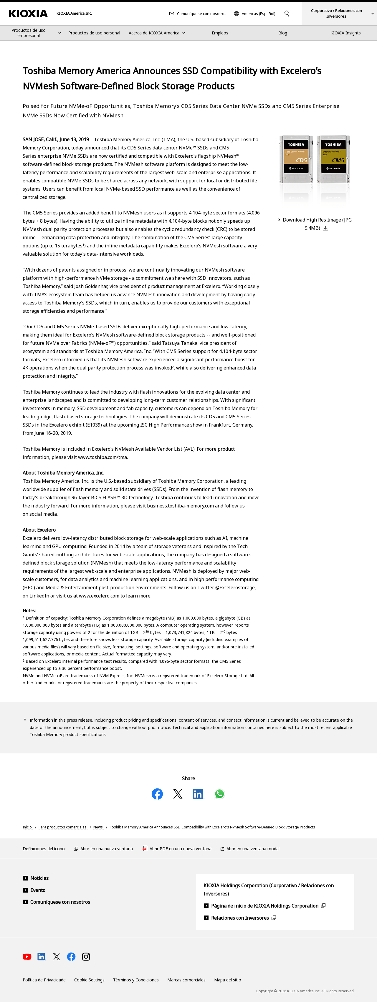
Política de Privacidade (44, 980)
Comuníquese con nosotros (201, 14)
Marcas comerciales (186, 980)
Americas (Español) (258, 14)
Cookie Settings (89, 980)
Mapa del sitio (227, 980)
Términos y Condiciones (136, 980)
